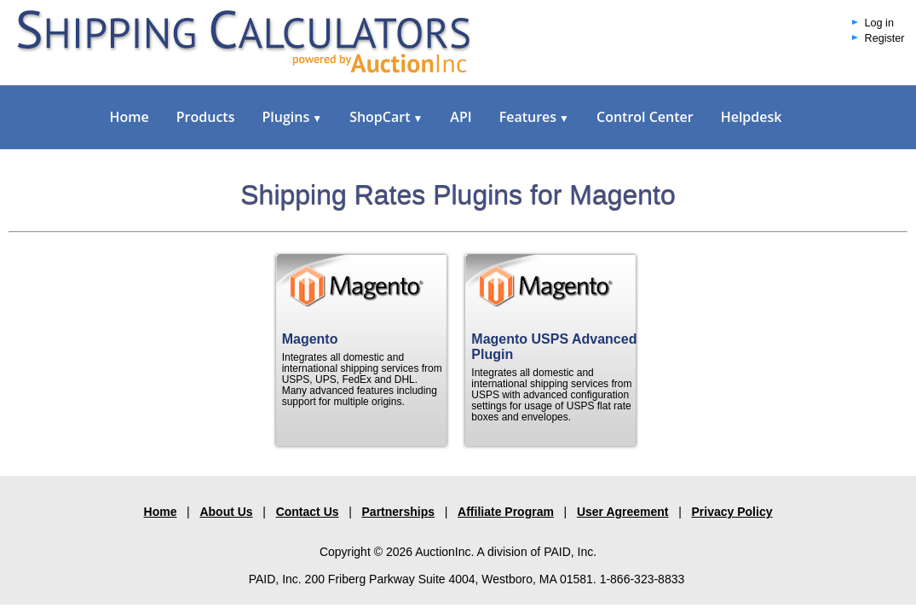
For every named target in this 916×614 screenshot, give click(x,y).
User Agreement (623, 511)
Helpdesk (751, 116)
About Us (225, 511)
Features (534, 116)
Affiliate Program (506, 511)
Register (885, 38)
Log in (879, 23)
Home (129, 116)
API (460, 116)
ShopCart (386, 116)
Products (205, 116)
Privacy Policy (732, 511)
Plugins (292, 116)
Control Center (645, 116)
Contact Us (307, 511)
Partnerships (398, 511)
